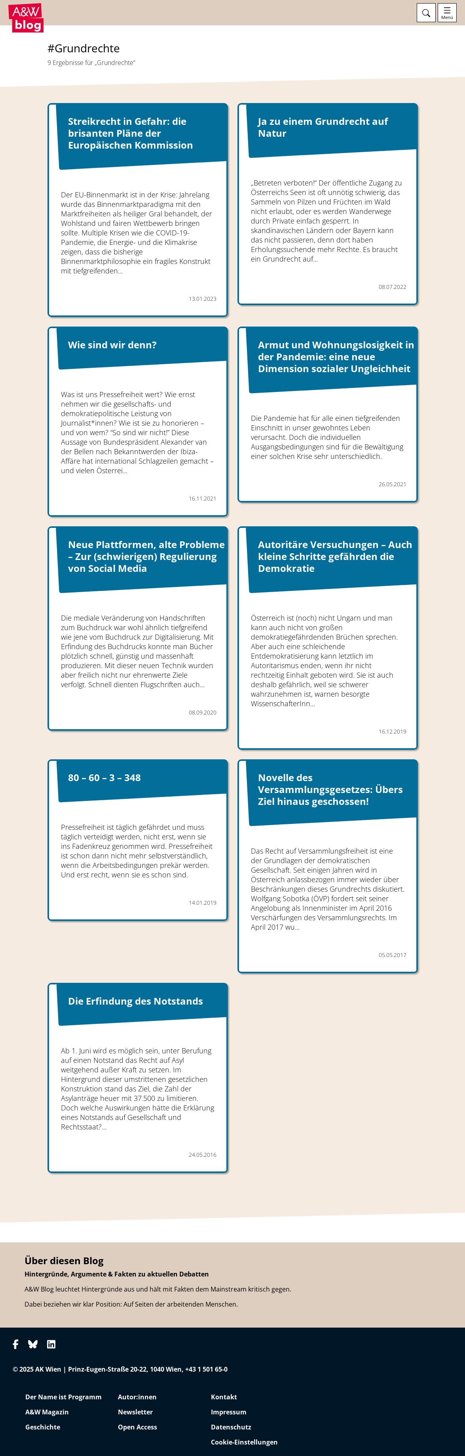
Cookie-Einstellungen (244, 1442)
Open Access (137, 1427)
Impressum (229, 1412)
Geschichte (42, 1427)
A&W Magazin (47, 1412)
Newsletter (135, 1412)
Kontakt (224, 1397)
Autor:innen (137, 1397)
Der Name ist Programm (63, 1397)
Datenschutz (231, 1427)
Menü (447, 17)
